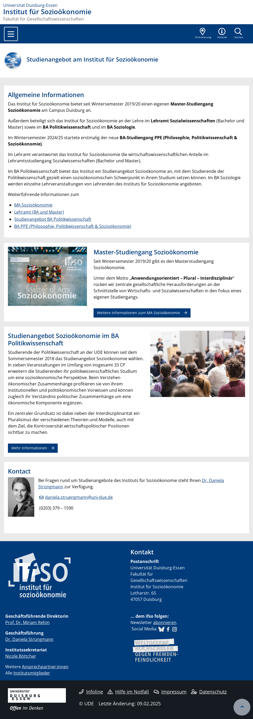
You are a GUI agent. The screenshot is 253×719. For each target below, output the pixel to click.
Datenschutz (209, 691)
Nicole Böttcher (20, 656)
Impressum (170, 691)
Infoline (91, 691)
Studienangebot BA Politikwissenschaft (52, 219)
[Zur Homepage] (126, 5)
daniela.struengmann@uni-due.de (79, 497)
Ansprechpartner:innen (45, 667)
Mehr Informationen (29, 447)
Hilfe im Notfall (128, 691)
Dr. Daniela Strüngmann (29, 639)
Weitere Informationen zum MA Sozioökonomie (138, 312)
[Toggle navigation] (11, 34)
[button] (222, 33)
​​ (161, 629)
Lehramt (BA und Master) (39, 212)
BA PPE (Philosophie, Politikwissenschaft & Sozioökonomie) (72, 226)
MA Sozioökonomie (33, 205)
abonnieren (164, 622)
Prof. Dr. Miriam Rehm (27, 622)
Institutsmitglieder (31, 673)
